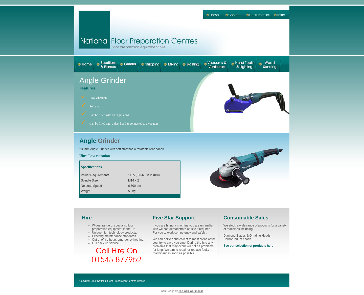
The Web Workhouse (190, 291)
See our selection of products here (248, 245)
